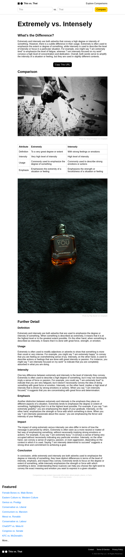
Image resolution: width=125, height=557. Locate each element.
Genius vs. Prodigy (11, 502)
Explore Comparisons (96, 3)
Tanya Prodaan (92, 139)
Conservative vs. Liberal (14, 507)
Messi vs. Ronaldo (11, 516)
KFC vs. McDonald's (12, 536)
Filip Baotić (93, 316)
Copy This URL (62, 64)
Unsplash (103, 139)
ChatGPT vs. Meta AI (12, 526)
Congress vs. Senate (12, 531)
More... (5, 540)
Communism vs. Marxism (14, 512)
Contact (91, 550)
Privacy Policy (117, 550)
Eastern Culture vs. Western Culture (20, 497)
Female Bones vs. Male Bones (17, 493)
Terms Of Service (103, 550)
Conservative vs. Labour (14, 521)
